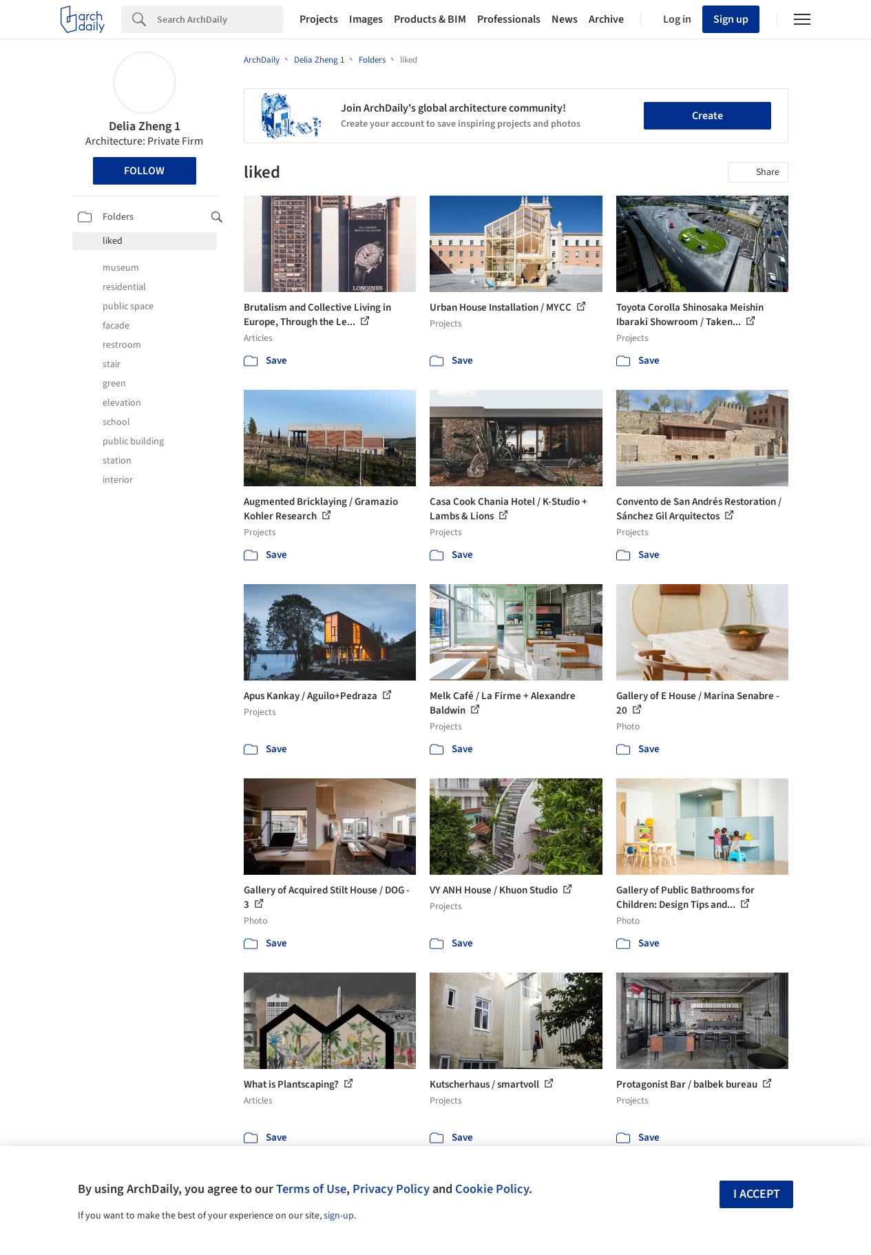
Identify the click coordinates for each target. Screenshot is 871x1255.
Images (366, 19)
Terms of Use (311, 1189)
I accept (756, 1194)
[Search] (220, 19)
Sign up (730, 19)
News (565, 19)
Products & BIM (430, 19)
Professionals (509, 19)
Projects (319, 19)
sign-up (339, 1216)
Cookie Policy (492, 1189)
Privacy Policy (391, 1189)
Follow (144, 170)
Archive (606, 19)
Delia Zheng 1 (144, 126)
